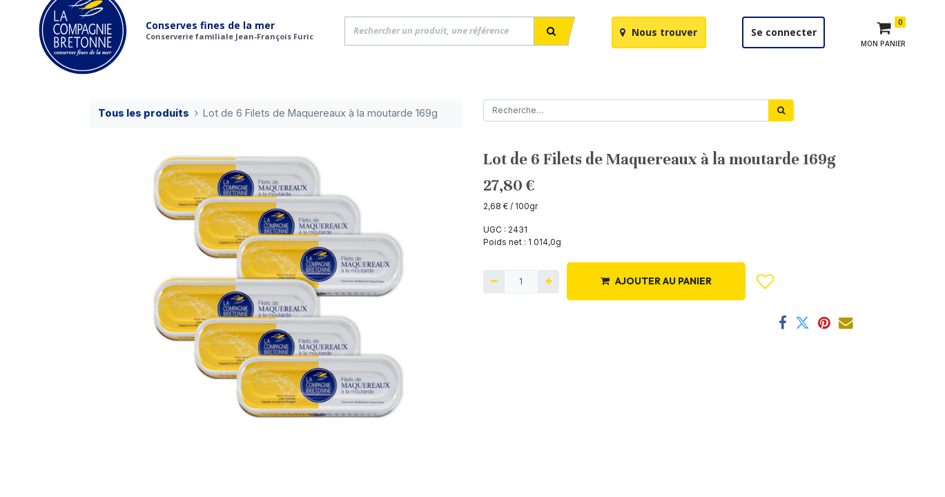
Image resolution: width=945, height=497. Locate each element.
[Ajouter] (548, 315)
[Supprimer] (494, 315)
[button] (765, 314)
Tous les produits (143, 146)
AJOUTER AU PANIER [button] (656, 314)
